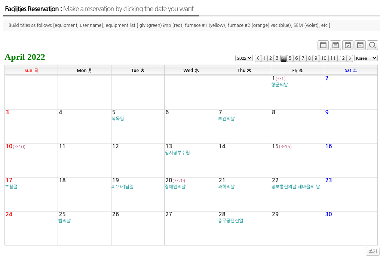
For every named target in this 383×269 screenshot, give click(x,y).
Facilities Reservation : (99, 9)
